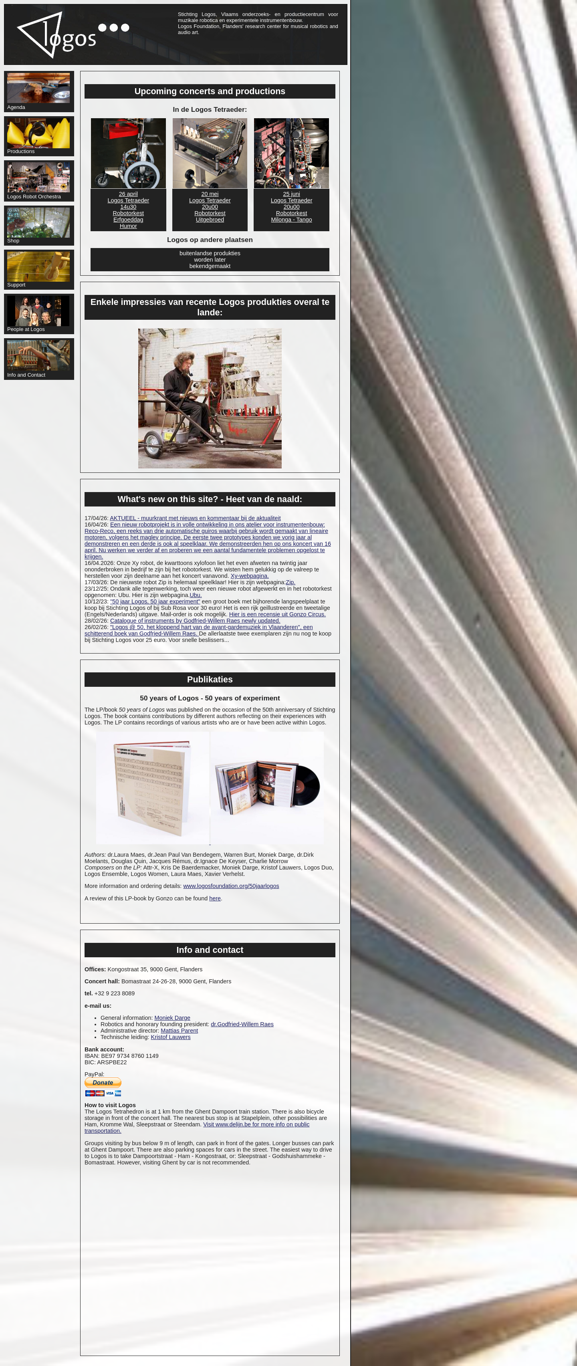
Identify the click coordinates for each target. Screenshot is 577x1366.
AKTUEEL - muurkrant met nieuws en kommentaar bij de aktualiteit (195, 518)
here (215, 898)
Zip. (290, 582)
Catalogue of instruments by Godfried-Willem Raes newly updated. (195, 620)
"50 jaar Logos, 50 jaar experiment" (155, 601)
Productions (38, 136)
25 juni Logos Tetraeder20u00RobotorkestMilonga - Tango (292, 207)
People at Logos (38, 314)
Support (38, 270)
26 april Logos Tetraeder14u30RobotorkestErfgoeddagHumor (128, 210)
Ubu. (196, 595)
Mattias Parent (179, 1030)
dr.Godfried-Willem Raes (242, 1024)
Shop (38, 226)
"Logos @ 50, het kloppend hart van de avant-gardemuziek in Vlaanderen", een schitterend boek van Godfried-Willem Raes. (199, 630)
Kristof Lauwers (171, 1037)
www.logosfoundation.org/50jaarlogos (231, 886)
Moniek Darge (172, 1018)
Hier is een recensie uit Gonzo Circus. (277, 614)
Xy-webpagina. (250, 576)
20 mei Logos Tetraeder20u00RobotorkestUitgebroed (210, 207)
